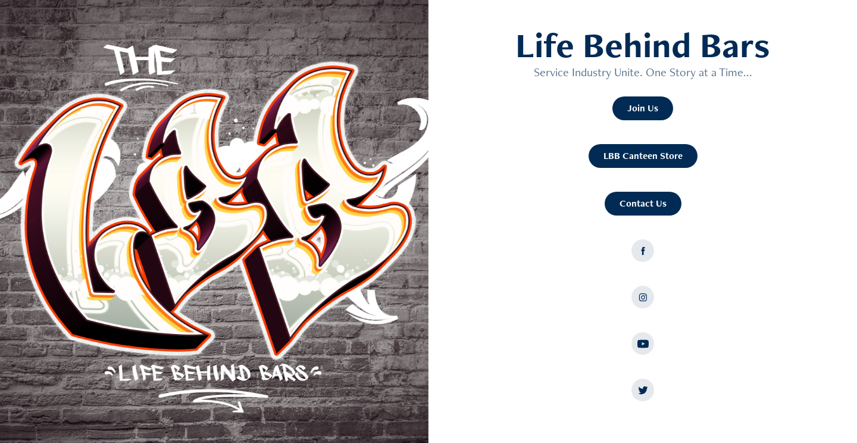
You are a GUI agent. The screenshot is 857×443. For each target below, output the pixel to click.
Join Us (642, 108)
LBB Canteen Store (643, 155)
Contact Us (643, 203)
